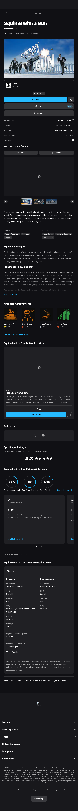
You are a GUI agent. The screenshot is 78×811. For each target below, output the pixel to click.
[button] (39, 294)
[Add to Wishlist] (39, 113)
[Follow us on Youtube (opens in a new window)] (43, 436)
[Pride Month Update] (39, 367)
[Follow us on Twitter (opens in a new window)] (35, 436)
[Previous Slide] (6, 201)
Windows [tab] (11, 571)
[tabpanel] (39, 600)
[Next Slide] (72, 201)
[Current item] (26, 201)
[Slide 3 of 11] (51, 201)
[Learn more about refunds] (73, 120)
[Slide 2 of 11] (39, 201)
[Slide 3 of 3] (41, 546)
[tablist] (39, 571)
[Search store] (6, 13)
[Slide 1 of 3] (36, 546)
